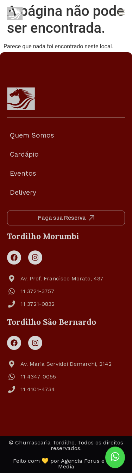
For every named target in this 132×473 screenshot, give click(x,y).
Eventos (23, 173)
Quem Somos (32, 135)
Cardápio (24, 154)
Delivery (23, 192)
